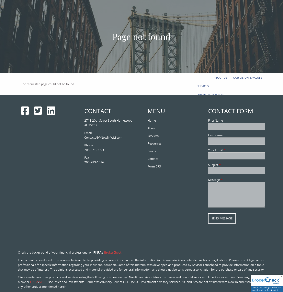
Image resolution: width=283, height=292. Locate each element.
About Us (220, 77)
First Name (215, 120)
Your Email (230, 150)
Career (152, 151)
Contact (153, 159)
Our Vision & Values (247, 77)
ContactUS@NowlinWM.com (103, 137)
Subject (227, 165)
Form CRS (154, 166)
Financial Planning (211, 94)
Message (228, 180)
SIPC (42, 282)
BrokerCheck (112, 252)
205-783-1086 (94, 162)
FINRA (34, 282)
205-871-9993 (94, 150)
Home (152, 120)
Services (203, 86)
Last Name (215, 135)
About (152, 128)
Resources (154, 143)
